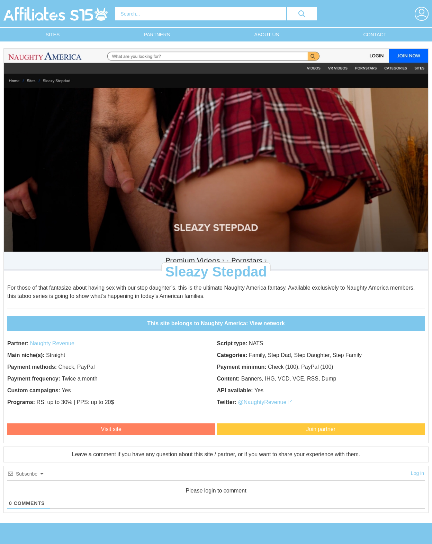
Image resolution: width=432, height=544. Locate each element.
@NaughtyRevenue (265, 402)
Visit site (111, 429)
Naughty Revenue (52, 343)
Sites (53, 34)
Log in (417, 473)
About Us (266, 34)
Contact (375, 34)
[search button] (302, 14)
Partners (157, 34)
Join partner (321, 429)
